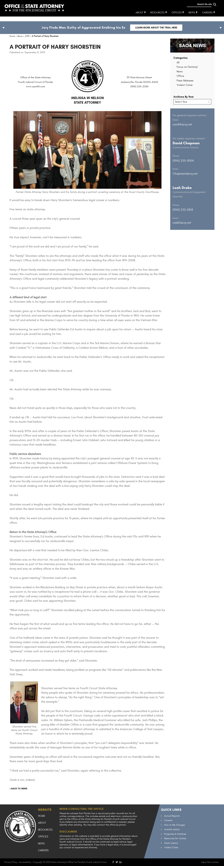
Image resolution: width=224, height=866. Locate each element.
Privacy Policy (10, 862)
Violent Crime (184, 85)
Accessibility (25, 862)
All (178, 62)
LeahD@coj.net (182, 222)
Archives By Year (183, 96)
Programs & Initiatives (175, 834)
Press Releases (185, 80)
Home (41, 816)
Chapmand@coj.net (185, 173)
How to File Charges (174, 825)
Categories (180, 58)
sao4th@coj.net (182, 124)
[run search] (201, 9)
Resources (157, 17)
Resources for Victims (175, 838)
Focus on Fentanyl (187, 67)
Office (180, 76)
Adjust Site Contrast (210, 862)
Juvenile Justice (171, 829)
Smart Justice (171, 843)
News (192, 17)
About (140, 17)
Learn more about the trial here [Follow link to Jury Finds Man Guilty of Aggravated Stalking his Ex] (156, 27)
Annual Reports (172, 816)
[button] (3, 27)
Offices (177, 17)
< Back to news (18, 788)
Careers (207, 17)
